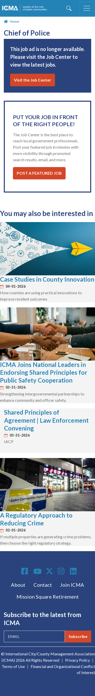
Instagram (62, 571)
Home (14, 21)
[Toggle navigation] (86, 8)
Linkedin (74, 571)
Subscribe (78, 636)
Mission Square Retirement (47, 597)
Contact (42, 585)
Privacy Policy (77, 660)
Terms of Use (13, 666)
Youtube (37, 571)
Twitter (50, 571)
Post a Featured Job (39, 173)
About (18, 585)
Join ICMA (72, 585)
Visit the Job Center (32, 79)
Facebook (25, 571)
